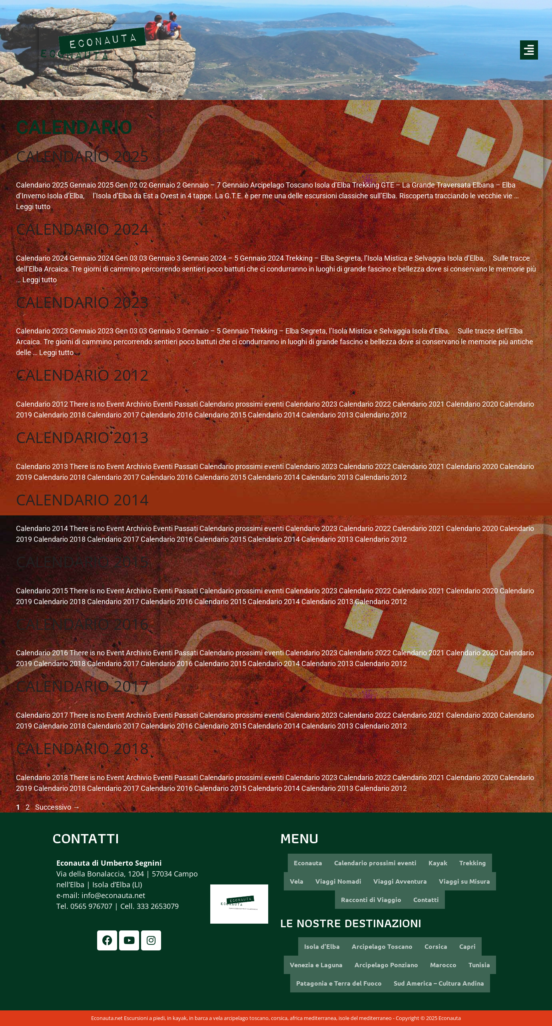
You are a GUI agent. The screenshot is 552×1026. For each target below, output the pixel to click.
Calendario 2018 (82, 748)
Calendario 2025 (82, 156)
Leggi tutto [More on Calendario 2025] (33, 206)
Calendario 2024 (82, 228)
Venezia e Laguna (316, 964)
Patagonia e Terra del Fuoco (339, 983)
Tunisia (479, 964)
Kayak (437, 862)
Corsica (435, 946)
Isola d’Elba (322, 946)
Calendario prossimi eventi (375, 862)
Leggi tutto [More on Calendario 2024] (39, 279)
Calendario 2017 (82, 685)
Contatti (426, 899)
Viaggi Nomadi (338, 881)
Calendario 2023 (82, 301)
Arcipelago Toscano (382, 946)
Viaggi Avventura (400, 881)
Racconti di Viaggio (371, 899)
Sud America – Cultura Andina (439, 983)
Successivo (57, 807)
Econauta (308, 862)
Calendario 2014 (82, 499)
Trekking (472, 862)
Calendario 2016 (82, 623)
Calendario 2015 (82, 561)
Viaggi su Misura (464, 881)
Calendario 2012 (82, 374)
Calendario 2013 (82, 437)
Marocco (443, 964)
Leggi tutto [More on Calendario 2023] (56, 352)
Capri (467, 946)
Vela (296, 881)
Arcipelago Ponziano (386, 964)
